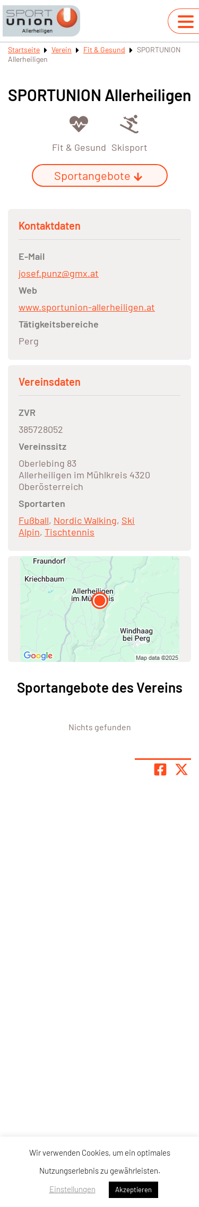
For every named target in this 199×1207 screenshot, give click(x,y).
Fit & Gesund (104, 49)
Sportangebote (98, 175)
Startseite (24, 49)
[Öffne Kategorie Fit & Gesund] (79, 133)
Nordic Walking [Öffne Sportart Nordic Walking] (85, 520)
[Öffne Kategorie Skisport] (129, 133)
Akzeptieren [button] (133, 1189)
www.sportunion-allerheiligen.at (87, 307)
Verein (61, 49)
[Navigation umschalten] (185, 21)
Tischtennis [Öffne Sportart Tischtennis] (69, 532)
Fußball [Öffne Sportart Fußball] (34, 520)
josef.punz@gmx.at (59, 273)
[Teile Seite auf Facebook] (160, 769)
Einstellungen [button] (72, 1189)
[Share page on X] (181, 769)
